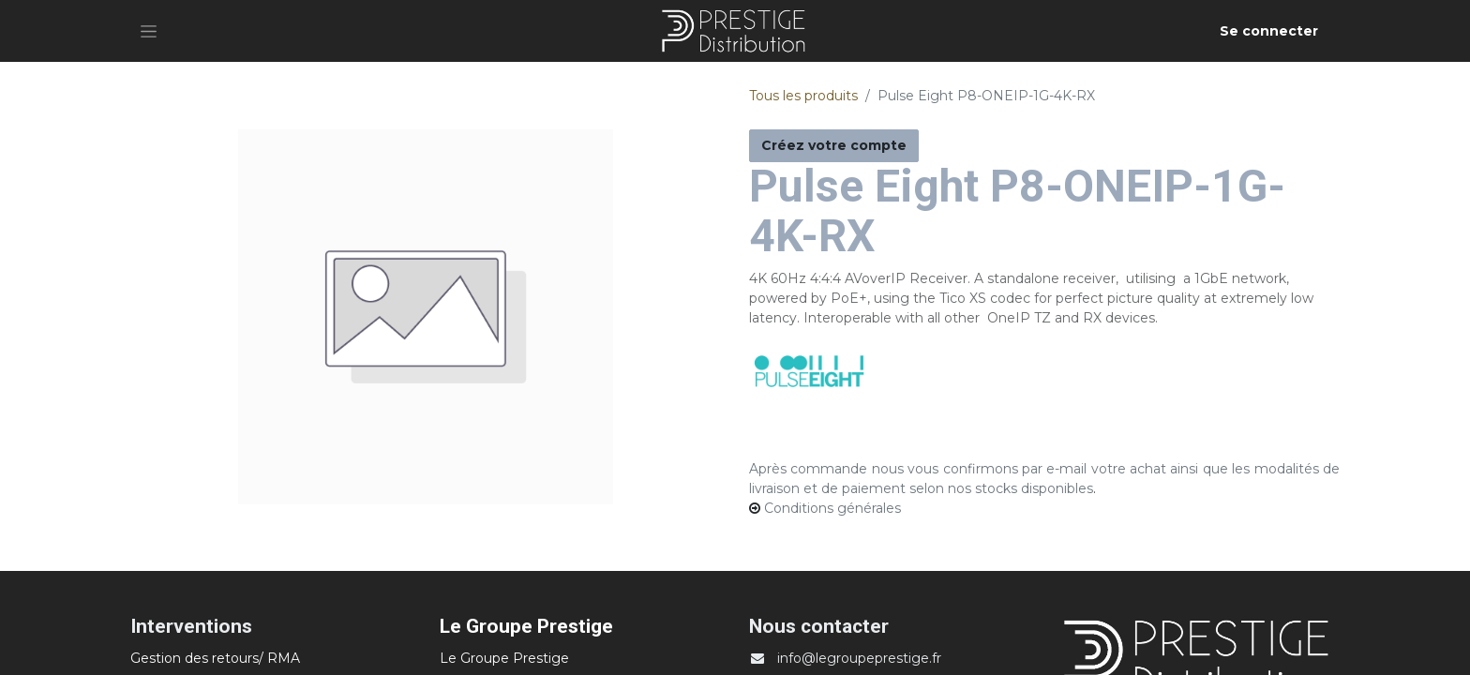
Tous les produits (803, 95)
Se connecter (1269, 30)
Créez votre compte (834, 145)
